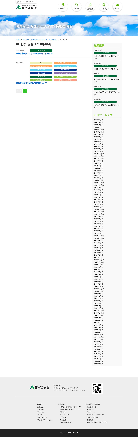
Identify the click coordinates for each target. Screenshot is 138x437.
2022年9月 (97, 216)
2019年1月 (97, 308)
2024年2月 (97, 175)
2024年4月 (97, 171)
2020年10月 (98, 265)
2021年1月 (97, 257)
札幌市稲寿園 (41, 69)
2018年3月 (97, 332)
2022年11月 (98, 211)
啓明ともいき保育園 (65, 80)
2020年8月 (97, 269)
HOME (39, 404)
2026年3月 (97, 122)
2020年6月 (97, 274)
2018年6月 (97, 325)
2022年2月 (97, 231)
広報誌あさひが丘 (103, 6)
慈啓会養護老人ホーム (65, 63)
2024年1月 (97, 178)
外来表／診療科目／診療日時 (70, 407)
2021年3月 (97, 253)
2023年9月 (97, 187)
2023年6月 (97, 195)
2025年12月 (98, 129)
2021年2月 (97, 255)
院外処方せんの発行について (70, 409)
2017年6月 (97, 347)
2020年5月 (97, 277)
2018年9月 (97, 318)
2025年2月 (97, 149)
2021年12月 (98, 236)
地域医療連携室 (65, 422)
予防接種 (90, 420)
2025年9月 (97, 134)
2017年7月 (97, 344)
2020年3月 (97, 281)
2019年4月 (97, 303)
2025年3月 (97, 146)
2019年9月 (97, 294)
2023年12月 (98, 180)
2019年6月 (97, 301)
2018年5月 (97, 327)
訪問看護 (63, 420)
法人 (41, 63)
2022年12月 (98, 209)
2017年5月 (97, 349)
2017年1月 (97, 359)
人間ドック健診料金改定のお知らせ (106, 69)
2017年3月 (97, 354)
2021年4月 (97, 250)
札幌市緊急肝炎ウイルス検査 (97, 422)
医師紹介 (63, 417)
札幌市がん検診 (92, 417)
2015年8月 (97, 363)
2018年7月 (97, 322)
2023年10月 (98, 185)
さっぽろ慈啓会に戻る (27, 1)
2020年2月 (97, 284)
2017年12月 (98, 337)
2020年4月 (97, 279)
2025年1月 (97, 151)
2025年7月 (97, 139)
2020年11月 (98, 262)
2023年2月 (97, 204)
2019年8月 (97, 296)
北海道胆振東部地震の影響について (31, 83)
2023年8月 (97, 190)
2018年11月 (98, 313)
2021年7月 (97, 245)
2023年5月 (97, 197)
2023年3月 (97, 202)
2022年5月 (97, 226)
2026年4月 (97, 120)
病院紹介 (63, 6)
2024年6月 (97, 166)
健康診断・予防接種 (92, 404)
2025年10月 (98, 132)
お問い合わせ (117, 6)
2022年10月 (98, 214)
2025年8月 (97, 137)
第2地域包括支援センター (65, 76)
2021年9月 (97, 240)
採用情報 (40, 415)
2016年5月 (97, 361)
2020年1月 (97, 286)
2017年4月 (97, 351)
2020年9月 (97, 267)
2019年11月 (98, 289)
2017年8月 (97, 342)
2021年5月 (97, 248)
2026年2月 (97, 125)
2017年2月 (97, 356)
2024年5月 (97, 168)
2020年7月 (97, 272)
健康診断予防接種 (90, 6)
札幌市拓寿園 (41, 73)
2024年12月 (98, 154)
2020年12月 (98, 260)
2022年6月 (97, 224)
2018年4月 (97, 330)
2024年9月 (97, 161)
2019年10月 (98, 291)
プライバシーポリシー (45, 420)
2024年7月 (97, 163)
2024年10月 (98, 158)
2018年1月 (97, 335)
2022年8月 (97, 219)
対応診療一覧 (91, 407)
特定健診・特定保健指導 (96, 415)
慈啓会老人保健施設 (65, 73)
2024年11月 (98, 156)
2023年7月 (97, 192)
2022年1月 (97, 233)
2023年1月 (97, 207)
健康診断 (90, 409)
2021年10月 (98, 238)
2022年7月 (97, 221)
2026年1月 (97, 127)
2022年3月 (97, 228)
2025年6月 (97, 142)
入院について (64, 415)
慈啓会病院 (41, 50)
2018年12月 (98, 310)
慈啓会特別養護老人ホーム (65, 66)
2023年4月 (97, 199)
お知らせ (40, 409)
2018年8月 (97, 320)
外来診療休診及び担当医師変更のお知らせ (34, 53)
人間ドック (91, 412)
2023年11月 (98, 183)
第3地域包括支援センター (41, 80)
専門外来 (63, 412)
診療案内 (76, 6)
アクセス (40, 412)
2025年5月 (97, 144)
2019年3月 (97, 306)
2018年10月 (98, 315)
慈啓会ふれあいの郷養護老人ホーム (41, 66)
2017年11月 (98, 339)
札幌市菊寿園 (65, 69)
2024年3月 (97, 173)
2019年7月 (97, 298)
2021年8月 (97, 243)
